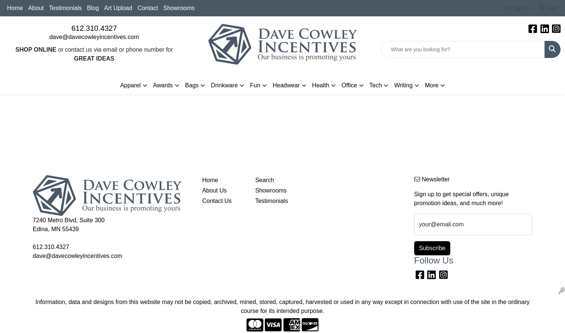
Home (15, 8)
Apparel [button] (130, 85)
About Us (214, 190)
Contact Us (217, 201)
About (36, 8)
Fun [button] (255, 85)
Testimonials (65, 8)
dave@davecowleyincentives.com (94, 37)
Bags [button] (192, 85)
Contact (147, 8)
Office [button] (349, 85)
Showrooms (178, 8)
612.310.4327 (94, 28)
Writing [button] (403, 85)
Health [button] (320, 85)
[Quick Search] (463, 49)
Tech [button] (375, 85)
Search (264, 180)
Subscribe (432, 248)
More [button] (431, 85)
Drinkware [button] (224, 85)
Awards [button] (163, 85)
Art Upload (118, 8)
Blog (93, 8)
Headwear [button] (286, 85)
